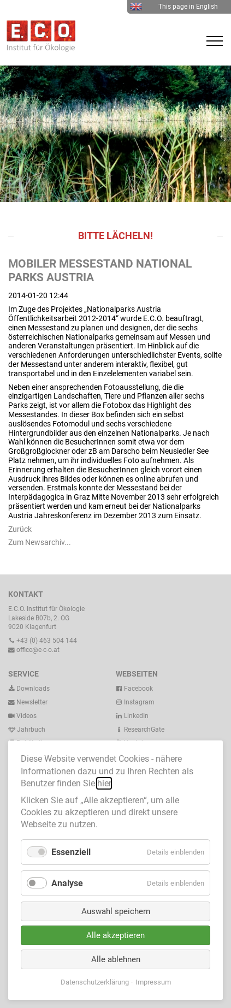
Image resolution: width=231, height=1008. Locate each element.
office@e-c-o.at (34, 650)
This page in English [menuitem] (174, 7)
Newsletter (28, 702)
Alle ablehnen (115, 959)
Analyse (67, 883)
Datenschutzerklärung (95, 982)
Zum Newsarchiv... (39, 542)
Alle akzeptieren (115, 935)
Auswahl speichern (115, 911)
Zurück (20, 529)
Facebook (134, 688)
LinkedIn (132, 716)
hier (104, 783)
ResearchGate (140, 729)
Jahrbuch (26, 729)
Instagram (135, 702)
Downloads (29, 688)
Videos (26, 716)
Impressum (153, 982)
